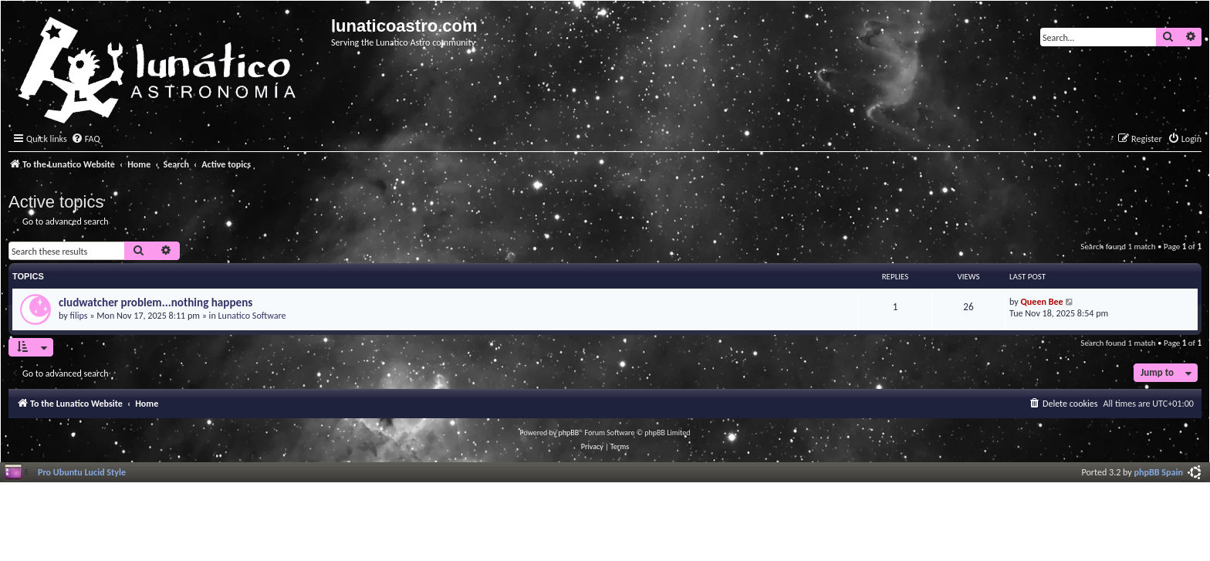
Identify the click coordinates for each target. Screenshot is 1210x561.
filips (79, 315)
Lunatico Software (252, 315)
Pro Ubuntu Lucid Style (82, 472)
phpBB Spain (1158, 472)
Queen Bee (1042, 301)
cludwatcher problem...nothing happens (155, 302)
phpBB (569, 433)
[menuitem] (85, 139)
